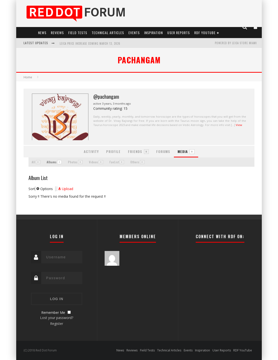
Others (137, 162)
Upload (65, 188)
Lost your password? (56, 317)
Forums (163, 151)
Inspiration (153, 32)
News (42, 32)
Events (134, 32)
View (239, 125)
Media (186, 151)
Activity (91, 151)
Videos (96, 162)
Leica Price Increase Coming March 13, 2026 (90, 43)
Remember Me (53, 312)
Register (56, 323)
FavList (117, 162)
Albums (54, 162)
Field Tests (77, 32)
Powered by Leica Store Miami (236, 43)
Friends (138, 151)
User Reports (178, 32)
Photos (75, 162)
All (36, 162)
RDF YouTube (205, 32)
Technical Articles (108, 32)
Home (28, 77)
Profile (113, 151)
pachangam (139, 60)
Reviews (57, 32)
